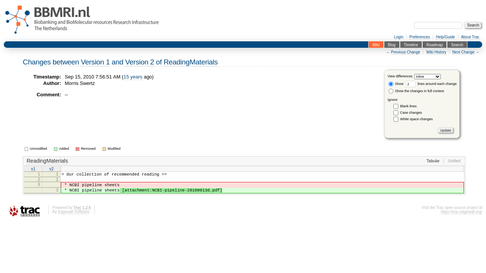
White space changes (416, 119)
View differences (400, 76)
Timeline (411, 44)
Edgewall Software (73, 216)
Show (396, 84)
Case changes (411, 113)
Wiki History (436, 52)
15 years (132, 77)
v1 (33, 169)
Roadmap (434, 44)
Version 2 (139, 62)
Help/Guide (445, 37)
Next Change (463, 52)
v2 (51, 169)
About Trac (470, 37)
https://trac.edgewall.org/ (461, 216)
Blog (392, 44)
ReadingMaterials (191, 62)
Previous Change (405, 52)
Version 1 (95, 62)
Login (398, 37)
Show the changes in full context (416, 91)
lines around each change (431, 84)
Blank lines (408, 106)
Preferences (419, 37)
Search (457, 44)
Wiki (376, 44)
